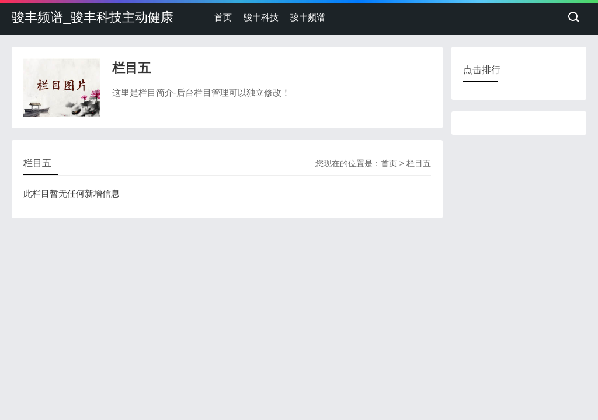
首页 (223, 17)
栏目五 (418, 163)
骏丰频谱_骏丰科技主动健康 (92, 17)
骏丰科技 (261, 17)
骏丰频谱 (307, 17)
